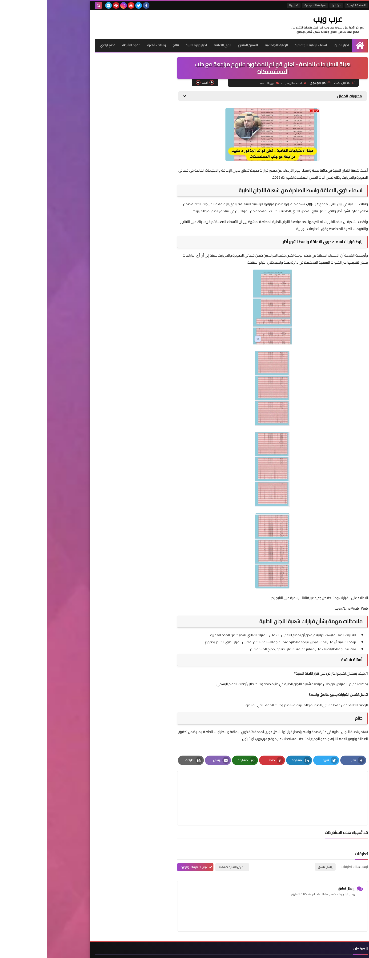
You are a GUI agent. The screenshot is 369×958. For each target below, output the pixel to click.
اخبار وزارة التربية (149, 45)
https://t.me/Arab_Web (303, 608)
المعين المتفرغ (201, 45)
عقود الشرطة (83, 45)
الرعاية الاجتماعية (229, 45)
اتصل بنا (246, 5)
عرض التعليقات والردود (147, 844)
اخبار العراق (294, 45)
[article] (180, 787)
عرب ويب (287, 19)
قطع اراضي (59, 45)
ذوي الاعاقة (175, 45)
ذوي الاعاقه (222, 82)
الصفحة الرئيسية (309, 5)
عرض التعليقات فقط (184, 844)
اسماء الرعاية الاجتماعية (264, 45)
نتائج (128, 45)
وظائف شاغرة (109, 45)
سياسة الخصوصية (268, 5)
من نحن (289, 5)
